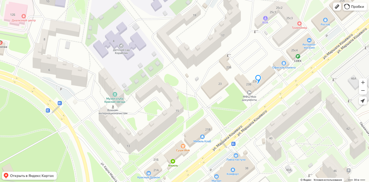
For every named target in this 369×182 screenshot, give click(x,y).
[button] (337, 7)
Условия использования (328, 179)
